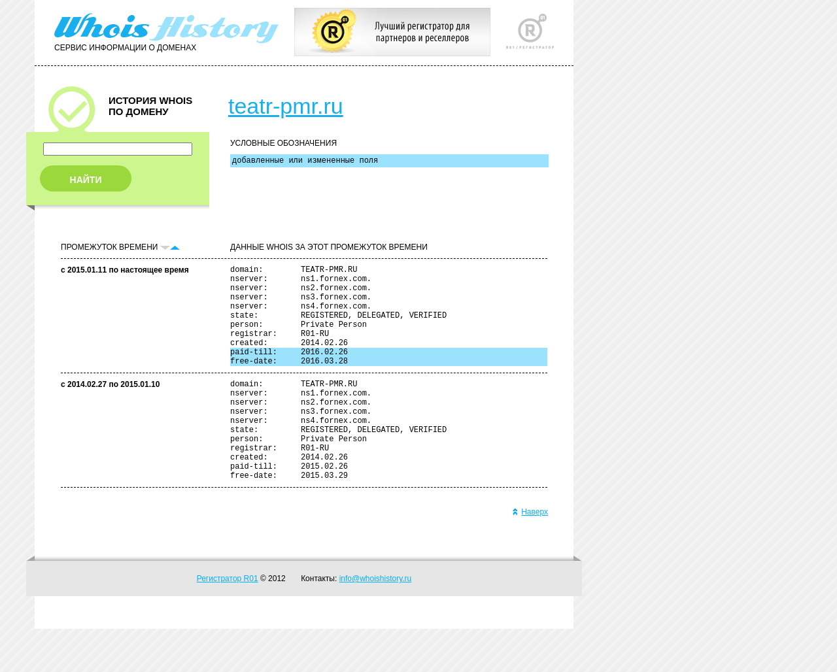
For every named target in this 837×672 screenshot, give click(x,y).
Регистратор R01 (227, 621)
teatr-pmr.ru (285, 105)
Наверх (530, 555)
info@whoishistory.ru (375, 621)
